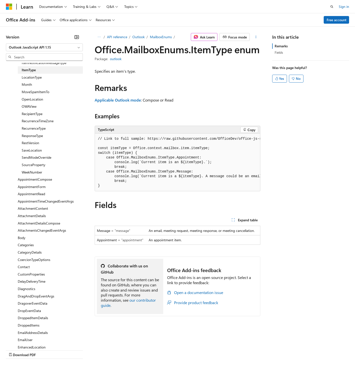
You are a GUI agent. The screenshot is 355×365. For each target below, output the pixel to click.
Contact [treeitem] (24, 266)
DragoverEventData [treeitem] (32, 303)
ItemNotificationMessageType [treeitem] (44, 62)
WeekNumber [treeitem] (32, 172)
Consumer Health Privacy (142, 350)
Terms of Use (180, 350)
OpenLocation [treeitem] (32, 99)
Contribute (88, 350)
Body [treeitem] (21, 237)
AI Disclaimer (16, 350)
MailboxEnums (161, 37)
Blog (67, 350)
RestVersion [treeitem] (30, 142)
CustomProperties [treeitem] (31, 274)
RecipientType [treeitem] (32, 113)
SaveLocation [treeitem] (32, 150)
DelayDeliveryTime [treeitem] (31, 281)
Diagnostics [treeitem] (26, 288)
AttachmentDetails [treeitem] (32, 215)
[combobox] (44, 47)
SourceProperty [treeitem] (33, 164)
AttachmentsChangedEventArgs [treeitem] (42, 230)
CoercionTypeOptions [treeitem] (34, 259)
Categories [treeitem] (26, 245)
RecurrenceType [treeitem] (34, 128)
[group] (177, 162)
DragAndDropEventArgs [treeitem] (36, 296)
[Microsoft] (9, 6)
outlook (116, 58)
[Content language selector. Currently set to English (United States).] (28, 338)
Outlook (138, 37)
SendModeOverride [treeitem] (36, 157)
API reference (117, 37)
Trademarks (204, 350)
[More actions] (256, 37)
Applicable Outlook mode (118, 100)
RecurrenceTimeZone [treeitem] (37, 121)
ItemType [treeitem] (29, 70)
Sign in (344, 6)
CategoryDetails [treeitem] (30, 252)
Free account (336, 19)
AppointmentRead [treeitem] (31, 193)
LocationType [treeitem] (32, 77)
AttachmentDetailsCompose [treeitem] (39, 223)
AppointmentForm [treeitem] (32, 186)
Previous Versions (45, 350)
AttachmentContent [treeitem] (33, 208)
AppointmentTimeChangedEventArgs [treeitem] (46, 201)
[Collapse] (77, 37)
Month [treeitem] (27, 84)
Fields (279, 52)
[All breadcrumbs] (99, 37)
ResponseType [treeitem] (32, 135)
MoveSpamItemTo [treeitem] (35, 91)
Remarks (281, 46)
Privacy (107, 350)
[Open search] (332, 6)
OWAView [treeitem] (29, 106)
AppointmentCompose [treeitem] (35, 179)
